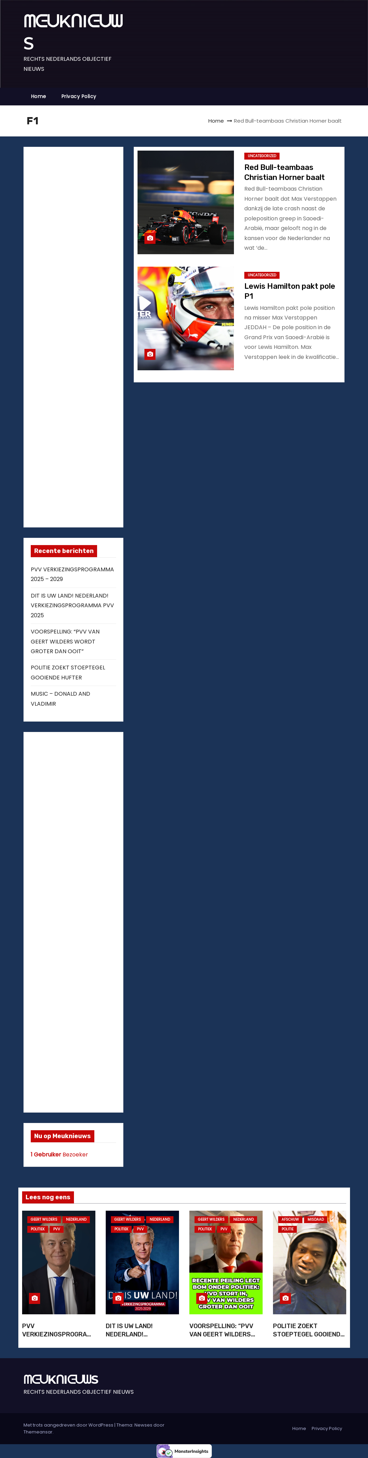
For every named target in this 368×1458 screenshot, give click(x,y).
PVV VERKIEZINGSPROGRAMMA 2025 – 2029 (57, 1334)
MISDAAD (316, 1219)
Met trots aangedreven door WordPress (68, 1425)
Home (38, 96)
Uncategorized (262, 156)
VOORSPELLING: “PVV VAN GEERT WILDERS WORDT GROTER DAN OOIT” (65, 641)
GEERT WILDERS (44, 1219)
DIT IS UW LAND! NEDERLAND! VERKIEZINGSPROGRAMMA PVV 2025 (72, 605)
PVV (56, 1229)
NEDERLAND (76, 1219)
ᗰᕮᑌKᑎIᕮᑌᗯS (60, 1379)
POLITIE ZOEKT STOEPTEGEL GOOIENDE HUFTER (308, 1334)
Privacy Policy (79, 96)
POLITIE (287, 1229)
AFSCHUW (290, 1219)
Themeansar (38, 1432)
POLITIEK (38, 1229)
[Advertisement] (82, 335)
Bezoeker (59, 1155)
